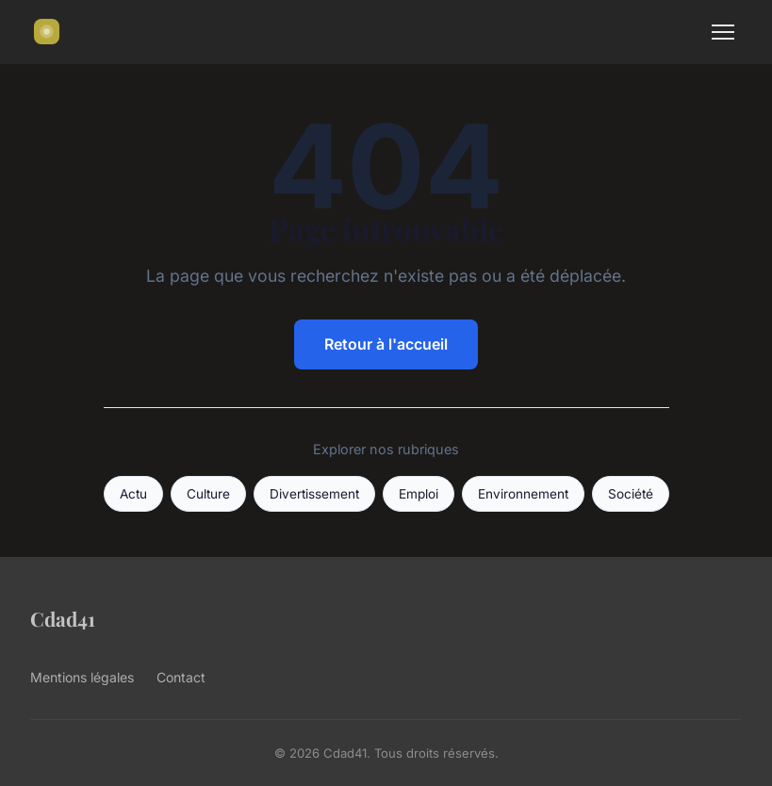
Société (630, 493)
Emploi (418, 493)
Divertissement (314, 493)
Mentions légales (82, 677)
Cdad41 (62, 618)
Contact (180, 677)
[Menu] (723, 32)
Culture (208, 493)
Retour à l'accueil (386, 344)
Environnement (523, 493)
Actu (133, 493)
